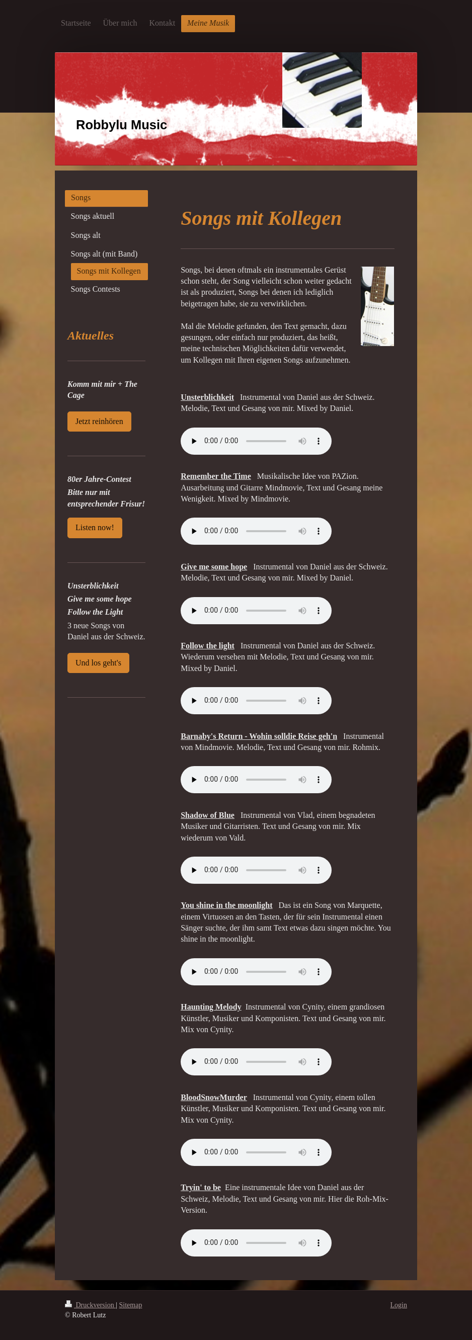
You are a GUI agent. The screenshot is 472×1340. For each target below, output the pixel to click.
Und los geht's (98, 662)
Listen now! (94, 527)
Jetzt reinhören (99, 421)
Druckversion (90, 1305)
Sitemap (130, 1305)
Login (398, 1305)
